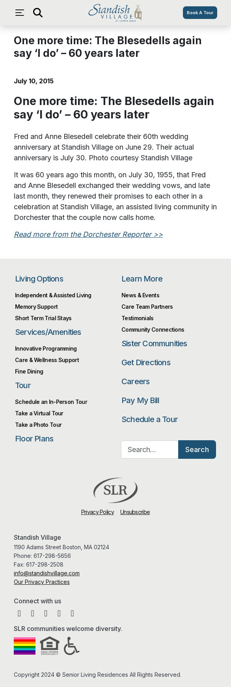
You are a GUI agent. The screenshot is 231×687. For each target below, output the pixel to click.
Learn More (141, 278)
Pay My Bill (140, 400)
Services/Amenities (48, 332)
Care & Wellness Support (47, 360)
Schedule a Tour (149, 419)
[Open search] (37, 12)
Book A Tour (200, 12)
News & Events (140, 295)
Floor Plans (34, 438)
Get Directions (145, 362)
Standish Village (115, 12)
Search (197, 449)
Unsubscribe (135, 512)
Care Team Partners (147, 306)
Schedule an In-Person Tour (51, 401)
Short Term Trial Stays (43, 318)
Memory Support (36, 306)
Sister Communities (154, 343)
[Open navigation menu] (22, 12)
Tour (23, 385)
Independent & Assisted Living (53, 295)
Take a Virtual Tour (39, 413)
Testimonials (137, 318)
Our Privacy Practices (42, 581)
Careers (135, 381)
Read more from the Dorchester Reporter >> (88, 234)
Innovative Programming (46, 348)
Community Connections (152, 329)
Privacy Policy (97, 512)
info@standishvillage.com (47, 573)
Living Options (39, 278)
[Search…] (150, 449)
